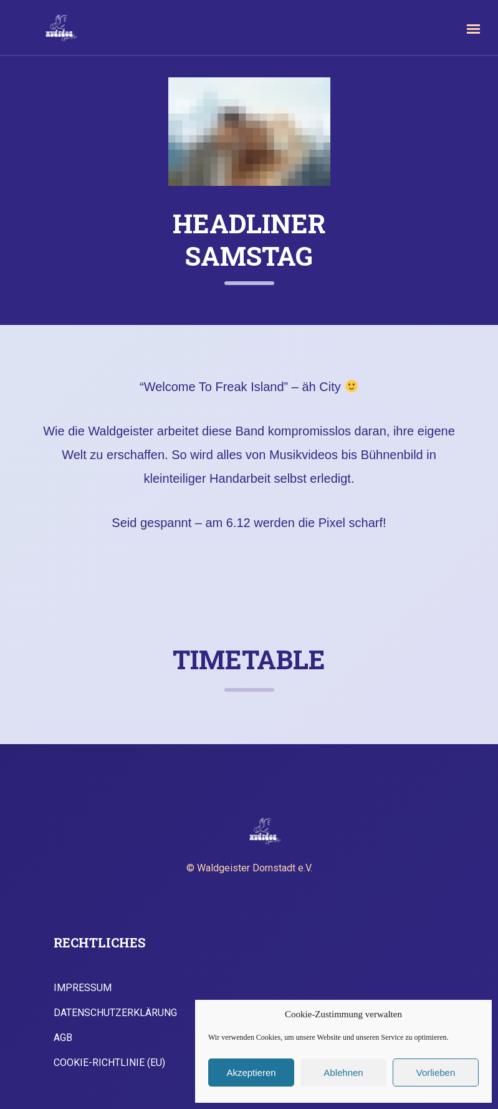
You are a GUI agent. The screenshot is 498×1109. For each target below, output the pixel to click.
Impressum (83, 988)
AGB (63, 1038)
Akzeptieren (250, 1072)
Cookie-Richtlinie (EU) (109, 1063)
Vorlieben (436, 1072)
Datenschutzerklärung (115, 1013)
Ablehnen (343, 1072)
